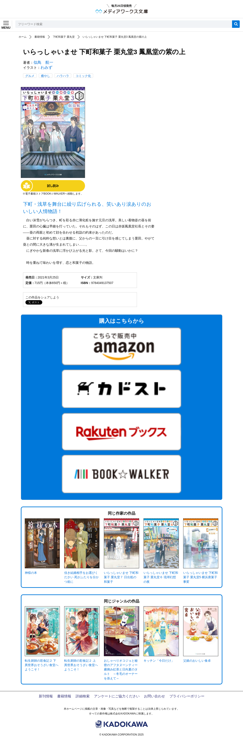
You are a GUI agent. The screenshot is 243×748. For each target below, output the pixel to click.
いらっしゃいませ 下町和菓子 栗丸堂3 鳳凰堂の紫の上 (115, 36)
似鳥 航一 (43, 62)
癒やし (45, 76)
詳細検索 (83, 696)
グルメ (29, 76)
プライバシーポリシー (186, 696)
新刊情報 (46, 696)
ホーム (23, 36)
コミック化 (83, 76)
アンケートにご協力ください (117, 696)
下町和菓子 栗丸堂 (63, 36)
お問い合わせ (154, 696)
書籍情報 (39, 36)
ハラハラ (63, 76)
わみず (46, 67)
